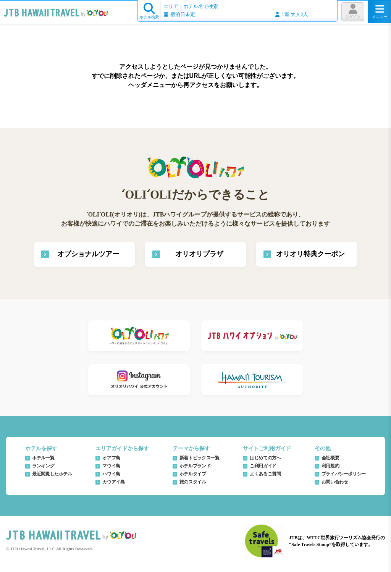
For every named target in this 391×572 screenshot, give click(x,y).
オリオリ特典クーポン (310, 254)
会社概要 (330, 458)
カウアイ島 (113, 482)
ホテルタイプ (192, 474)
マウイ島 (111, 466)
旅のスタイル (192, 482)
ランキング (43, 466)
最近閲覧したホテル (52, 474)
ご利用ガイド (263, 466)
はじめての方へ (265, 458)
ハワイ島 (111, 474)
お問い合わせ (335, 482)
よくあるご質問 (265, 474)
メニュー (379, 11)
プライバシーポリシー (344, 474)
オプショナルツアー (88, 254)
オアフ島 (111, 458)
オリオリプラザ (199, 254)
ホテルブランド (194, 466)
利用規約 (330, 466)
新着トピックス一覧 (199, 458)
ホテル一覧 (43, 458)
